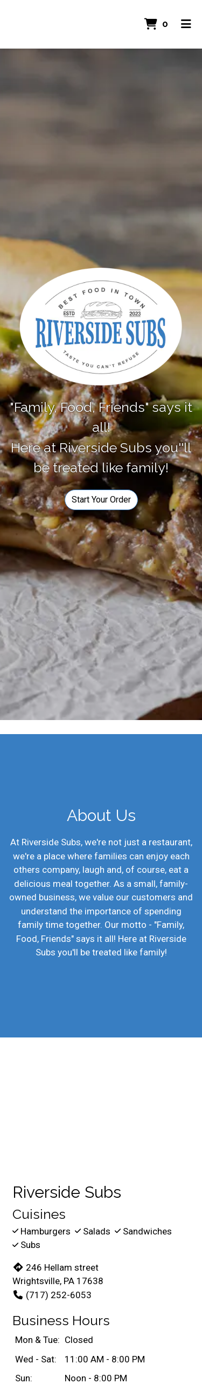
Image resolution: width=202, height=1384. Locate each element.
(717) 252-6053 (52, 1295)
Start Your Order (101, 499)
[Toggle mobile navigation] (186, 24)
